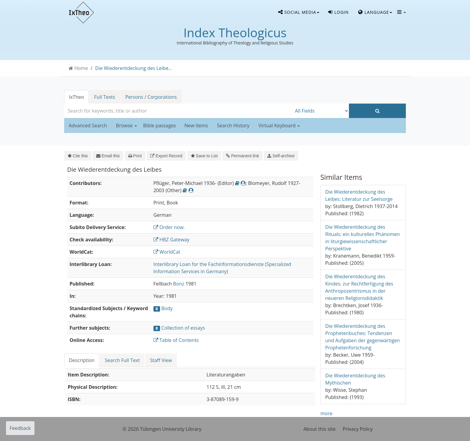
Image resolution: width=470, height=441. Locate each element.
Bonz (178, 283)
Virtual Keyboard (279, 125)
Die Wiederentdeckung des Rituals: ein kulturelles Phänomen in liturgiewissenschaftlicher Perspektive (362, 238)
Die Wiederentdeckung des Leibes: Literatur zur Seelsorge (359, 195)
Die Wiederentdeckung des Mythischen (355, 379)
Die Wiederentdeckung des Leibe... (133, 68)
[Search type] (320, 111)
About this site (319, 429)
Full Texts (104, 97)
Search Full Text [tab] (122, 360)
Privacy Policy (358, 429)
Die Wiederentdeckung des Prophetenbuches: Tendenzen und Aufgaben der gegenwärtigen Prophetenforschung (362, 337)
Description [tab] (81, 360)
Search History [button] (233, 125)
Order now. (169, 227)
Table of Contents (176, 340)
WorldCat (166, 252)
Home (81, 68)
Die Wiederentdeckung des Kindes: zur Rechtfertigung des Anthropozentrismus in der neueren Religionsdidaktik (359, 287)
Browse (126, 125)
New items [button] (196, 125)
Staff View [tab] (161, 360)
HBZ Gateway (171, 239)
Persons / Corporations (151, 97)
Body (167, 308)
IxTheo (76, 97)
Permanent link (242, 155)
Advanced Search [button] (88, 125)
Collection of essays (183, 328)
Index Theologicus (235, 32)
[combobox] (178, 111)
